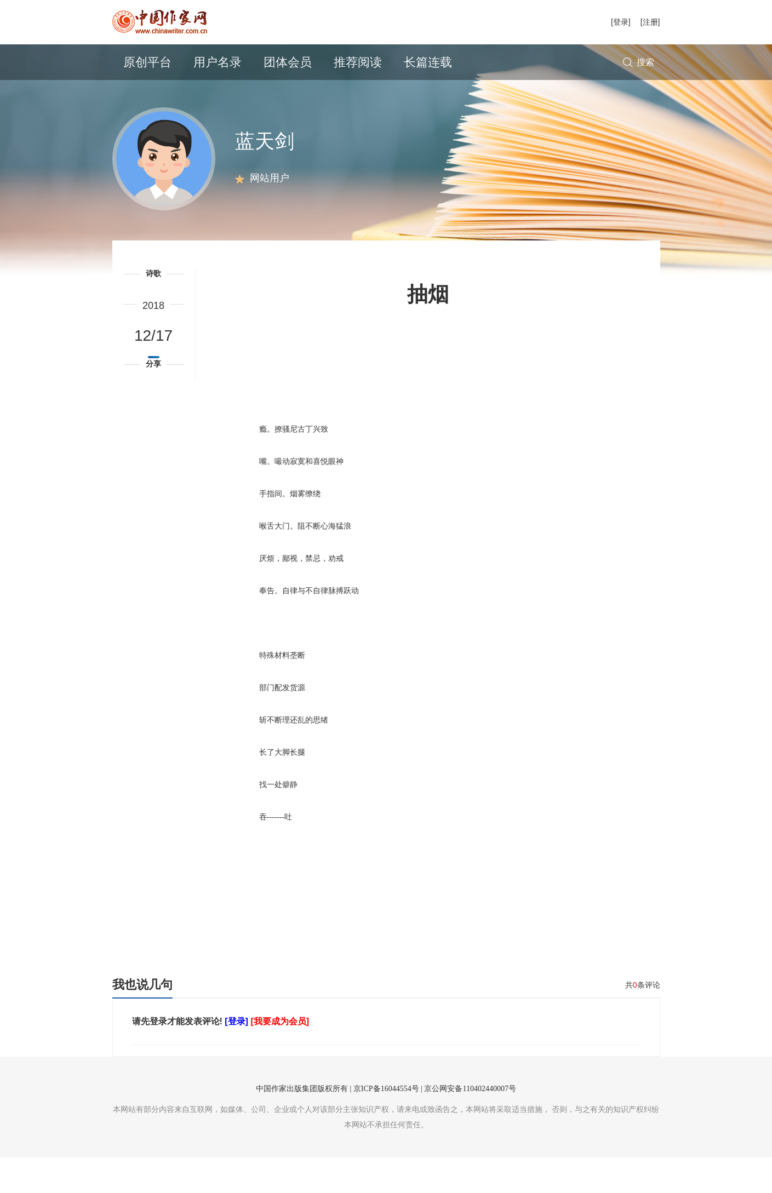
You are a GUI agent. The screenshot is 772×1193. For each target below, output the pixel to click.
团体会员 (288, 62)
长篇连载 (428, 62)
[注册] (650, 22)
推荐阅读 (358, 62)
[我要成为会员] (279, 1057)
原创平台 (147, 62)
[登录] (621, 22)
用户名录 (217, 62)
